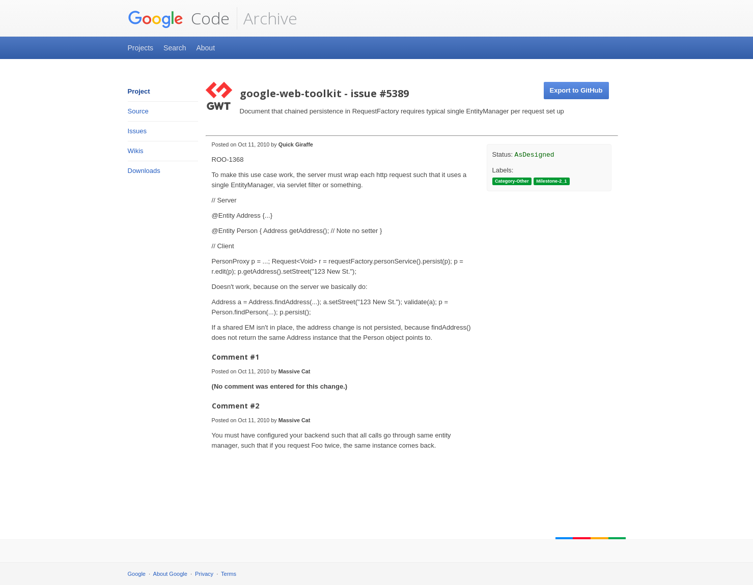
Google (137, 574)
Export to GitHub (576, 90)
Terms (228, 574)
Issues (137, 131)
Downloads (144, 170)
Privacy (204, 574)
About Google (170, 574)
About (205, 48)
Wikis (136, 151)
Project (139, 91)
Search (174, 48)
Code (179, 18)
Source (138, 111)
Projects (141, 48)
